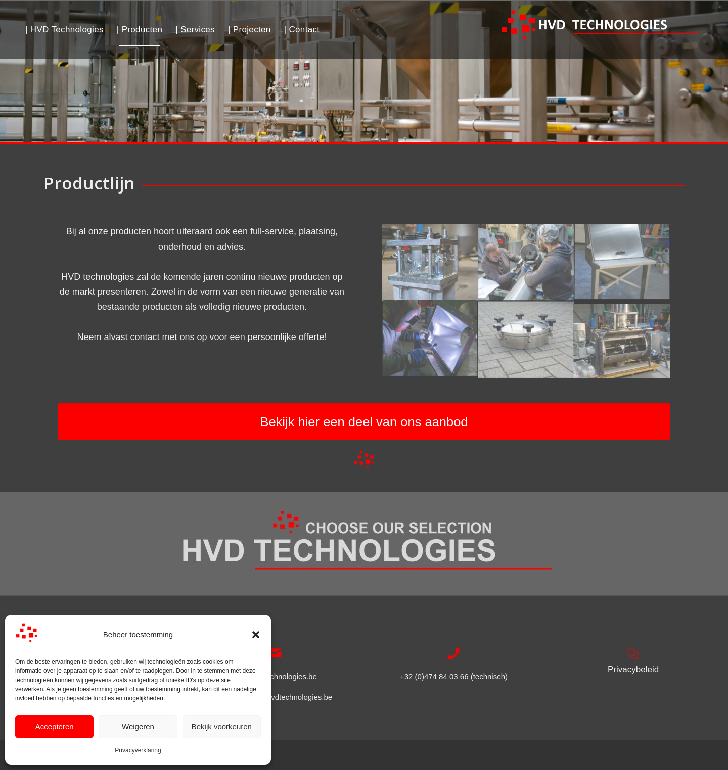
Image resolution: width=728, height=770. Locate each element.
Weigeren (138, 726)
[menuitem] (64, 30)
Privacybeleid (633, 670)
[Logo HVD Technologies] (600, 30)
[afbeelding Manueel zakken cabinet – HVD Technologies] (622, 262)
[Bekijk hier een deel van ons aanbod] (364, 421)
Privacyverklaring (138, 750)
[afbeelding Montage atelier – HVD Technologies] (526, 262)
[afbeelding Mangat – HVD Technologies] (526, 339)
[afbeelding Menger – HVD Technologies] (622, 339)
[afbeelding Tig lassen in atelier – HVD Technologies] (430, 339)
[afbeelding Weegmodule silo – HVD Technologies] (430, 262)
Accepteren (54, 726)
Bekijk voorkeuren (222, 726)
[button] (256, 635)
